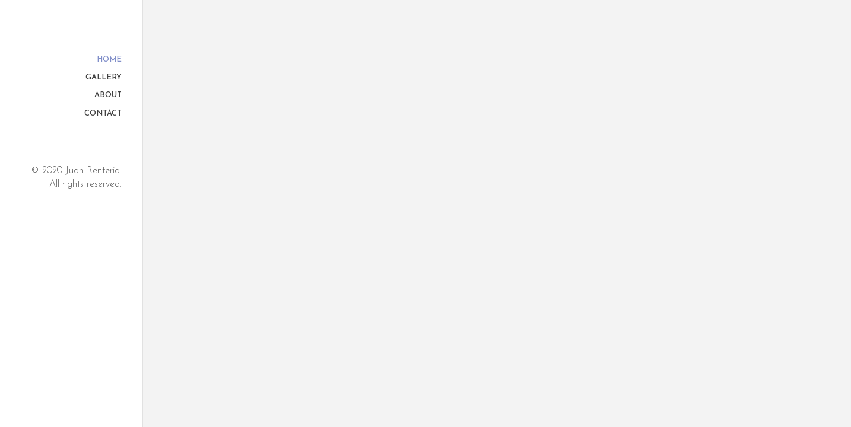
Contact (103, 114)
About (108, 95)
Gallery (103, 78)
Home (109, 60)
